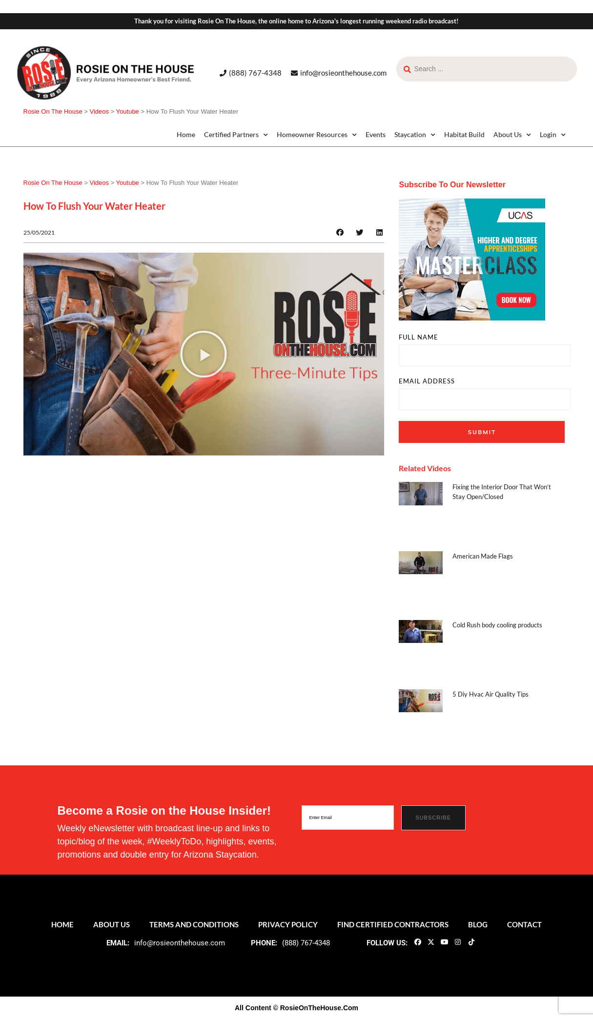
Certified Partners (236, 134)
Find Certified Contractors (393, 924)
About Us (512, 134)
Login (553, 134)
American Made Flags (482, 556)
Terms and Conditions (194, 924)
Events (376, 134)
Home (186, 134)
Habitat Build (464, 134)
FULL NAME (418, 337)
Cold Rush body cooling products (497, 625)
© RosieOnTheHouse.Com (315, 1008)
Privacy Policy (288, 924)
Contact (524, 924)
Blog (478, 924)
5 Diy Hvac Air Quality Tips (490, 694)
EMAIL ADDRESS (427, 381)
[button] (340, 232)
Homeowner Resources (317, 134)
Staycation (414, 134)
